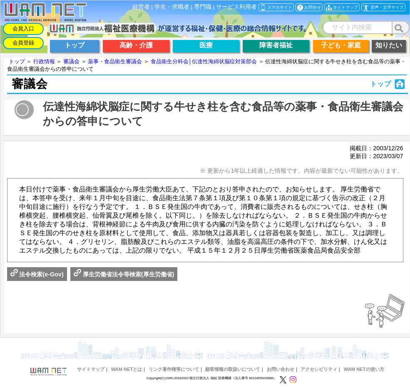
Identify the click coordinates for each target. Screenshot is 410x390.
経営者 (141, 7)
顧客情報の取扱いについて (232, 369)
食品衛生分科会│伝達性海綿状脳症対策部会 (204, 61)
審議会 (71, 61)
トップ (17, 61)
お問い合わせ (280, 369)
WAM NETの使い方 (364, 369)
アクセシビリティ (319, 369)
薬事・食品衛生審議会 (115, 61)
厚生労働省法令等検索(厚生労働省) (124, 274)
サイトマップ (90, 369)
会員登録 (23, 43)
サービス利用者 (236, 7)
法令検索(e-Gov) (37, 274)
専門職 (202, 7)
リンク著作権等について (174, 369)
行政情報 (44, 61)
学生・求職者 (171, 7)
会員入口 (23, 28)
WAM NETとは (126, 369)
